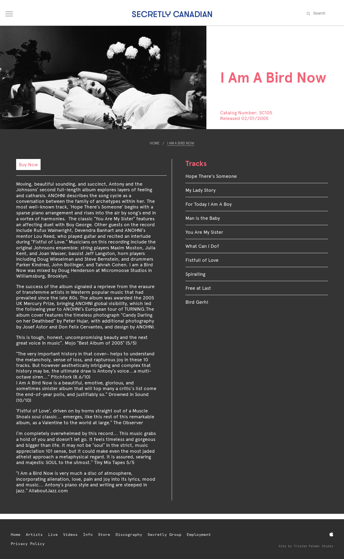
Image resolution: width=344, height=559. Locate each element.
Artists (34, 534)
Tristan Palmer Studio (313, 546)
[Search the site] (325, 13)
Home (154, 143)
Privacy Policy (28, 543)
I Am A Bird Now (180, 143)
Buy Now (28, 164)
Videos (70, 534)
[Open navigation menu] (9, 12)
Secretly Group (164, 534)
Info (88, 534)
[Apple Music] (331, 534)
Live (53, 534)
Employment (199, 534)
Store (104, 534)
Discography (129, 534)
